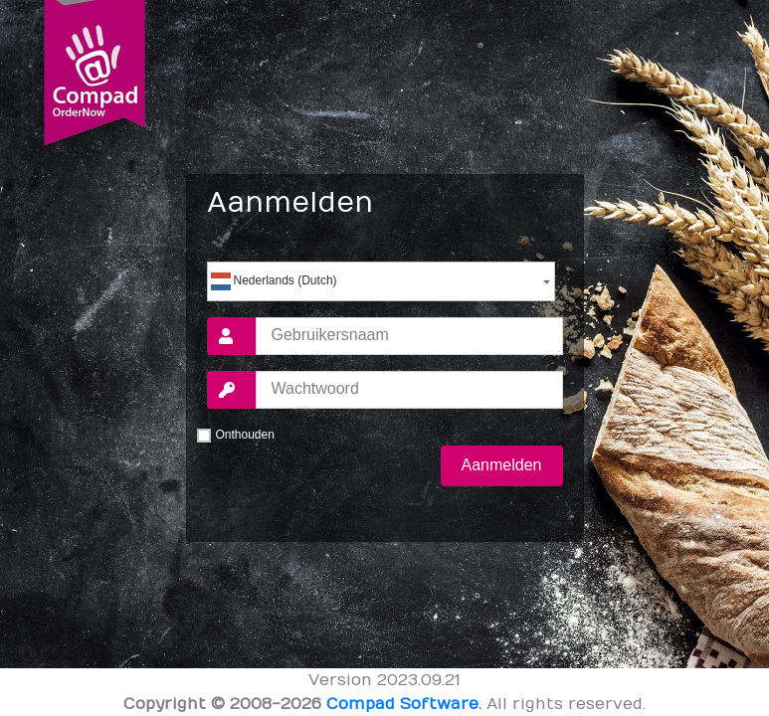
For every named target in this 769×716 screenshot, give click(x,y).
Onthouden (245, 435)
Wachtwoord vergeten (384, 526)
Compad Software (402, 704)
